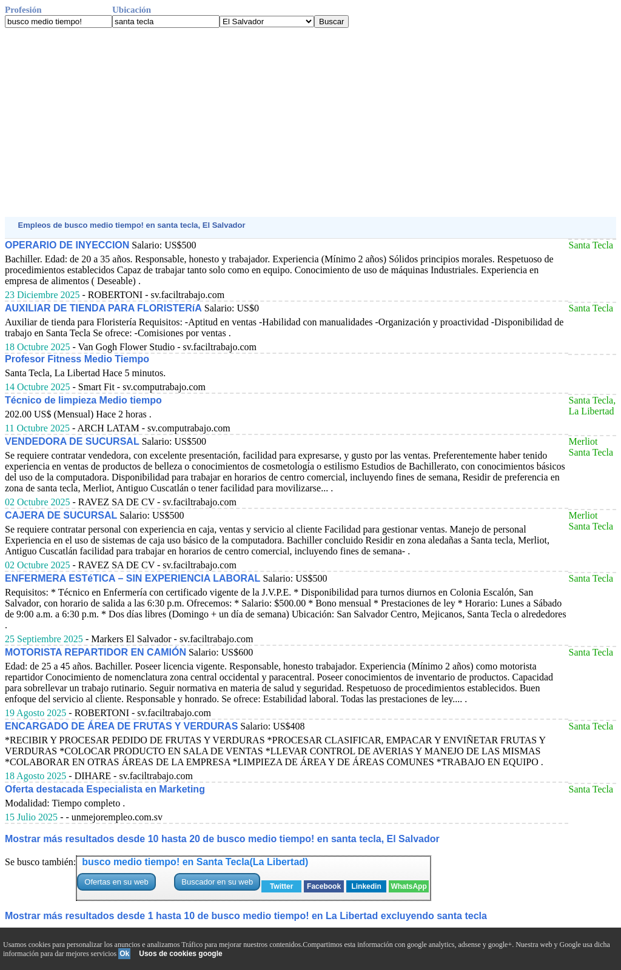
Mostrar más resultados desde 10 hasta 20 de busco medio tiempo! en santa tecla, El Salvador (222, 839)
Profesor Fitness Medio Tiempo (77, 359)
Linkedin (366, 886)
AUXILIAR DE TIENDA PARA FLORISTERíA (103, 308)
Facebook (324, 886)
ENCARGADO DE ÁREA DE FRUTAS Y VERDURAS (121, 726)
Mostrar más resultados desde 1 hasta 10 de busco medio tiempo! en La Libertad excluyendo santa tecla (246, 916)
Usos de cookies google (180, 953)
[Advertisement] (310, 122)
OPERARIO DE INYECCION (67, 245)
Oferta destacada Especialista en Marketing (105, 789)
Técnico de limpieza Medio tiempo (83, 400)
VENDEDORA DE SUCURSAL (72, 441)
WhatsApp (408, 886)
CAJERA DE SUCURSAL (61, 515)
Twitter (281, 886)
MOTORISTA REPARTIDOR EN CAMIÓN (95, 652)
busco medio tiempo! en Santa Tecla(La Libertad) (195, 862)
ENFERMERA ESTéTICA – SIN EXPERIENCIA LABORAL (132, 578)
